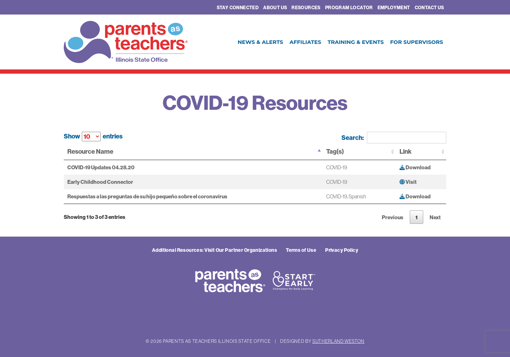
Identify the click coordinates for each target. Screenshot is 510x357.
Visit (408, 181)
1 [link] (416, 217)
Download (415, 167)
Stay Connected (238, 7)
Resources (306, 7)
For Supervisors (416, 42)
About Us (275, 7)
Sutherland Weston (338, 341)
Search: (393, 137)
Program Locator (349, 7)
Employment (394, 7)
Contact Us (429, 7)
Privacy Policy (341, 250)
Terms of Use (301, 250)
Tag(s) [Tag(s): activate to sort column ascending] (335, 151)
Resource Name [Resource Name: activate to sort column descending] (90, 151)
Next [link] (435, 217)
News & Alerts (260, 42)
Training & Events (356, 42)
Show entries (93, 136)
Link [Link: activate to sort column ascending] (406, 151)
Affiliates (305, 42)
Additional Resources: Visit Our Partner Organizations (214, 250)
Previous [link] (392, 217)
